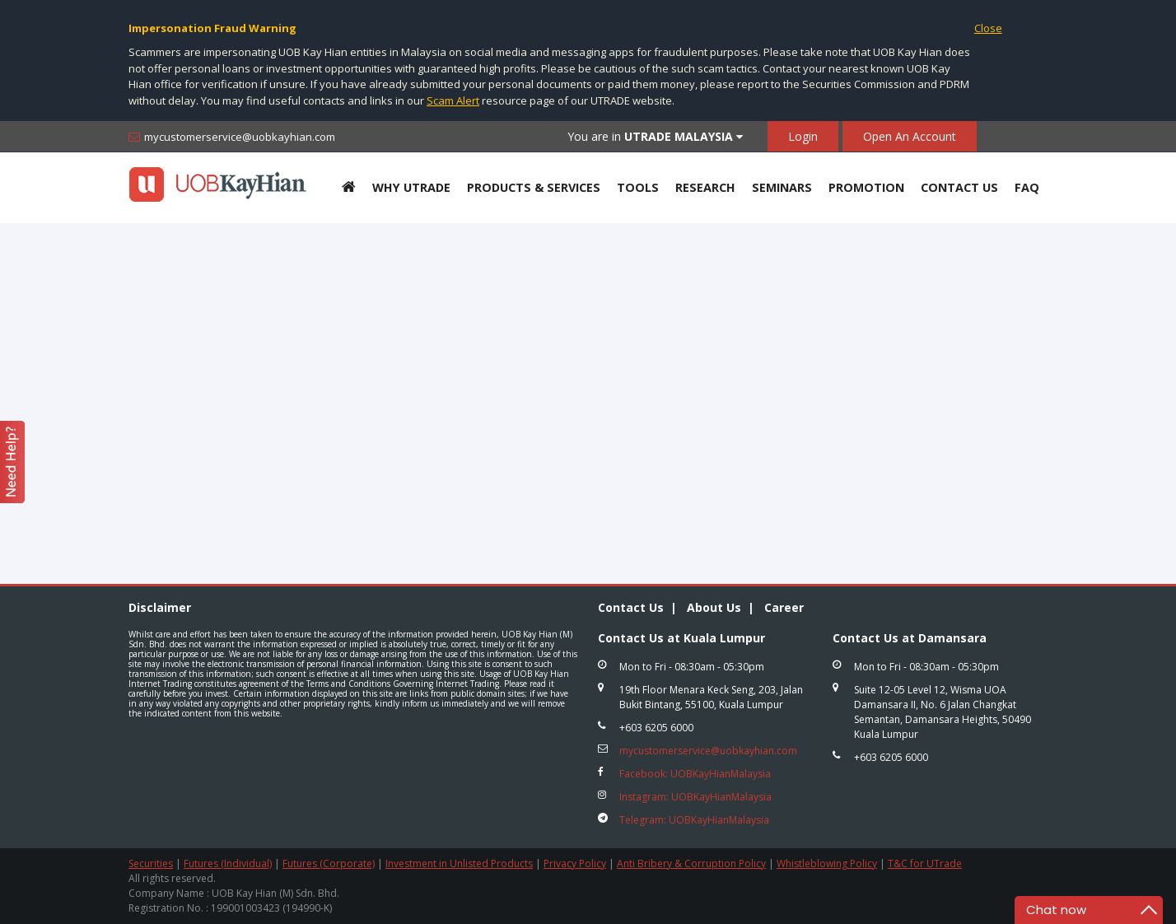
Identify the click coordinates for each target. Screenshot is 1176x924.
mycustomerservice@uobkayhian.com (239, 136)
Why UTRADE (411, 187)
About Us (714, 607)
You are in (655, 136)
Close (988, 28)
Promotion (866, 187)
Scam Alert (453, 100)
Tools (638, 187)
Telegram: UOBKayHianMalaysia (694, 820)
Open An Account (909, 136)
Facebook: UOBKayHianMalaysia (695, 774)
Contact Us (959, 187)
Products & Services (533, 187)
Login (803, 136)
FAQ (1027, 187)
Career (784, 607)
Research (705, 187)
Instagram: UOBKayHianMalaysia (695, 797)
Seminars (782, 187)
